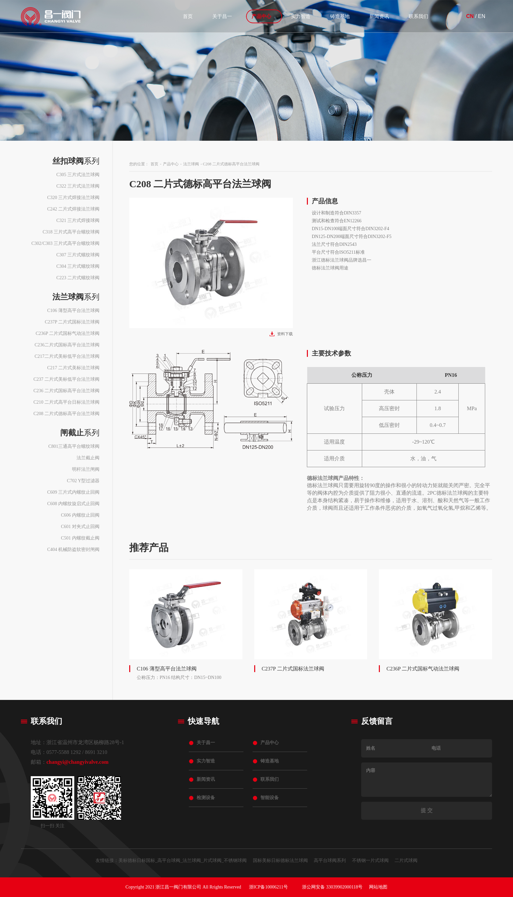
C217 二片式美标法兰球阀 (73, 367)
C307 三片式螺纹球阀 (77, 254)
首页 (188, 16)
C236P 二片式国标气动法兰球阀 (67, 333)
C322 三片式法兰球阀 (77, 186)
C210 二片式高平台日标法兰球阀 (66, 402)
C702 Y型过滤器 (83, 480)
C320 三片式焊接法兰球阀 (73, 197)
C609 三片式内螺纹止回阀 (73, 492)
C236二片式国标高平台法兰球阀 (67, 344)
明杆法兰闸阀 (85, 469)
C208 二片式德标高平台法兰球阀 (66, 413)
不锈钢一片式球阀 (370, 860)
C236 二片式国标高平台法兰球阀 (66, 390)
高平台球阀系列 (330, 860)
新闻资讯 (379, 16)
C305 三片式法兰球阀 (77, 174)
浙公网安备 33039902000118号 (332, 887)
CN (470, 16)
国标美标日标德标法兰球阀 (280, 860)
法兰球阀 (191, 164)
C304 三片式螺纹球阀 (77, 266)
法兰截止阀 (88, 457)
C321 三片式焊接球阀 (77, 220)
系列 (75, 161)
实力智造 (300, 16)
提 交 (427, 810)
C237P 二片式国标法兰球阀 (72, 322)
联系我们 (418, 16)
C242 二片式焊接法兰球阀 (73, 209)
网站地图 (378, 887)
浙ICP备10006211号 (268, 887)
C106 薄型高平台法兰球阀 (73, 310)
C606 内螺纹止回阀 (80, 515)
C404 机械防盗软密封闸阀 (73, 549)
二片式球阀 (406, 860)
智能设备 (269, 797)
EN (481, 16)
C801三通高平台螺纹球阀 (73, 446)
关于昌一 (222, 16)
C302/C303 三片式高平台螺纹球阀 (65, 243)
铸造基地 (340, 16)
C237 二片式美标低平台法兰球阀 (66, 379)
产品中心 (261, 16)
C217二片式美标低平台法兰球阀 (67, 356)
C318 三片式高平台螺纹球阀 (71, 231)
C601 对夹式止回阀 (80, 526)
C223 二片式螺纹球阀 (77, 277)
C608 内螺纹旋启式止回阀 (73, 503)
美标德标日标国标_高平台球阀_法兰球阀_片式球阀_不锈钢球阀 (182, 860)
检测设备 (206, 797)
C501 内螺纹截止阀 (80, 538)
